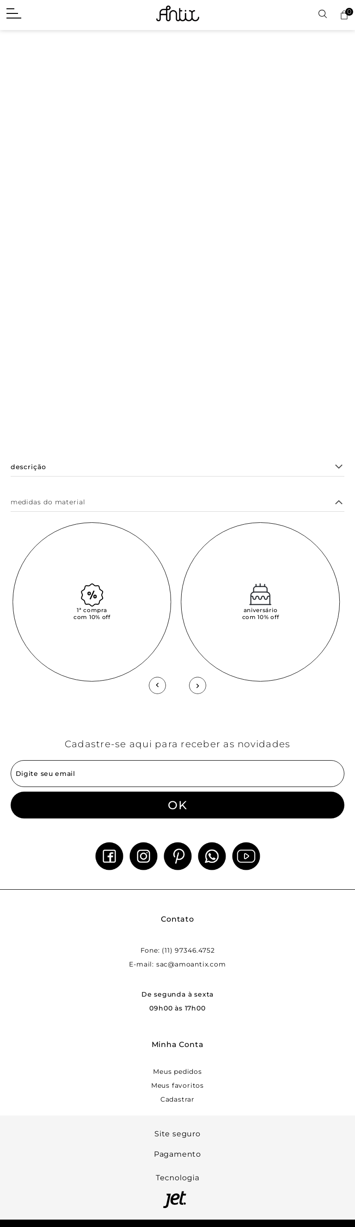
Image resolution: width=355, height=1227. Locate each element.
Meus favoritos (177, 1085)
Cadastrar (177, 1099)
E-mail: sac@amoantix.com (177, 964)
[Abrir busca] (322, 14)
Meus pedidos (177, 1071)
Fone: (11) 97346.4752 (178, 950)
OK (177, 805)
